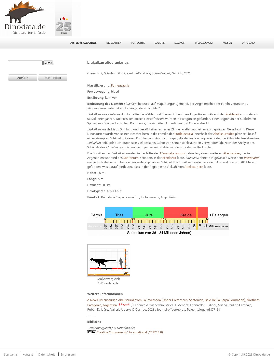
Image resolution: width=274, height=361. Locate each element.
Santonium (131, 158)
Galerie (159, 42)
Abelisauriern (193, 167)
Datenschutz (46, 354)
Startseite (10, 354)
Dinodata (248, 42)
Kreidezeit (232, 114)
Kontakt (28, 354)
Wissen (227, 42)
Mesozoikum (204, 42)
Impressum (69, 354)
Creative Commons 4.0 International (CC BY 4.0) (125, 332)
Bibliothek (113, 42)
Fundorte (138, 42)
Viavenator (251, 158)
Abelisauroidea (223, 134)
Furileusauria (120, 85)
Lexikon (179, 42)
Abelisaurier (231, 153)
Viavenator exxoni (172, 153)
